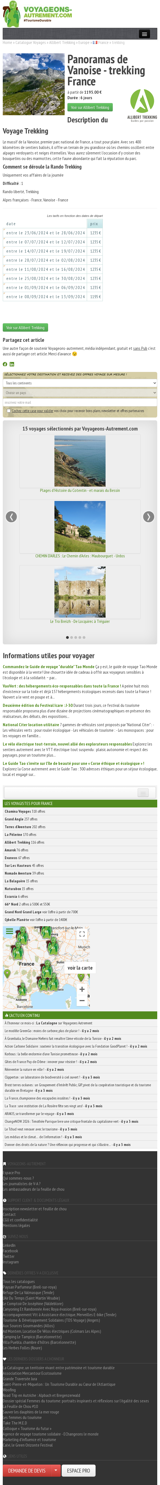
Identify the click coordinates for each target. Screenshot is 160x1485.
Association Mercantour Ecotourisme (32, 1373)
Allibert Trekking (62, 42)
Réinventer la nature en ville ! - (34, 1069)
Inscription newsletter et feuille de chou (35, 1208)
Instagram (11, 1261)
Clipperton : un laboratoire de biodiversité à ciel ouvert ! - (52, 1077)
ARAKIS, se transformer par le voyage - (39, 1113)
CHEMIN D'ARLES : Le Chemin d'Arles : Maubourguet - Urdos (80, 555)
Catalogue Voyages (30, 42)
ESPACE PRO (78, 1470)
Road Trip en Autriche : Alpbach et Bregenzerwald (41, 1395)
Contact (9, 1214)
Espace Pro (11, 1172)
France (103, 42)
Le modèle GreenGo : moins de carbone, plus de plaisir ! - (52, 1030)
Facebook (10, 1250)
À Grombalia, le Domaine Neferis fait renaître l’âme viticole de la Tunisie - (63, 1038)
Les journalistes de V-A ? (22, 1183)
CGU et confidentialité (20, 1219)
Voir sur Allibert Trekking (90, 107)
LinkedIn (9, 1245)
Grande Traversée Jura (20, 1378)
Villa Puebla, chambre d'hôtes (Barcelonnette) (39, 1342)
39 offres (24, 873)
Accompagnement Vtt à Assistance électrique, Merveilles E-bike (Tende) (59, 1314)
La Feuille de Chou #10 (20, 1406)
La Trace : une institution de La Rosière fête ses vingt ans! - (54, 1105)
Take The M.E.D (15, 1423)
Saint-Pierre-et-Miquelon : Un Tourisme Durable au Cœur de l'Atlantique (59, 1384)
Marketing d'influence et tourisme (29, 1439)
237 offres (21, 819)
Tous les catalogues (19, 1281)
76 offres (16, 850)
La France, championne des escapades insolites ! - (47, 1098)
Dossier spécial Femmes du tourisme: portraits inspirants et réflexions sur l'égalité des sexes (76, 1400)
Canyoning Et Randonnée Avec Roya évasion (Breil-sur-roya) (49, 1309)
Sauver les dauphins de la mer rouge (31, 1412)
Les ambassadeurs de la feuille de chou (33, 1189)
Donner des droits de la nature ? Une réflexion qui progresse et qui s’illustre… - (68, 1144)
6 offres (16, 896)
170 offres (20, 834)
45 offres (24, 865)
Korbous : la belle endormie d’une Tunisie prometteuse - (51, 1053)
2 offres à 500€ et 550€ (27, 904)
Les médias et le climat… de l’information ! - (43, 1136)
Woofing (9, 1389)
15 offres (21, 880)
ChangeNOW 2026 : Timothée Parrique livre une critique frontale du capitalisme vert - (71, 1121)
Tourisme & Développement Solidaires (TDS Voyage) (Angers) (51, 1320)
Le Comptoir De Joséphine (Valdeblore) (33, 1303)
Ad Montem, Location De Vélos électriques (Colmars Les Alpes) (52, 1331)
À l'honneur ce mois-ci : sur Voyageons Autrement (48, 1022)
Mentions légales (16, 1225)
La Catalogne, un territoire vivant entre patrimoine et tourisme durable (59, 1367)
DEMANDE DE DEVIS (27, 1470)
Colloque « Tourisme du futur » (27, 1428)
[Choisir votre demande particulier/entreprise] (56, 1471)
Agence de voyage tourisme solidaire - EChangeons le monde (51, 1434)
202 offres (25, 826)
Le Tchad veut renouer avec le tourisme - (41, 1129)
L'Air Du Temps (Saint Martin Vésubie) (31, 1298)
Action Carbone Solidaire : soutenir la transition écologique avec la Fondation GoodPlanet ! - (76, 1046)
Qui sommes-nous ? (18, 1178)
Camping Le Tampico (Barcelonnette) (32, 1336)
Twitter (8, 1256)
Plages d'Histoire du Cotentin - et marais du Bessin (80, 490)
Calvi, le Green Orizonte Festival (28, 1445)
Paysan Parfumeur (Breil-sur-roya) (30, 1287)
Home (7, 42)
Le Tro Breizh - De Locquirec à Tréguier (80, 621)
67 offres (17, 857)
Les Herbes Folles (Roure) (22, 1347)
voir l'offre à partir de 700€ (41, 911)
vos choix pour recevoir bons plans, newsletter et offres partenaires (75, 410)
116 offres (24, 842)
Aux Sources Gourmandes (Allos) (28, 1325)
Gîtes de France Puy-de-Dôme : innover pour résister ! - (51, 1061)
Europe (84, 42)
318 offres (25, 811)
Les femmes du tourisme (22, 1417)
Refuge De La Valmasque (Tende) (28, 1292)
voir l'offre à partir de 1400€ (36, 919)
